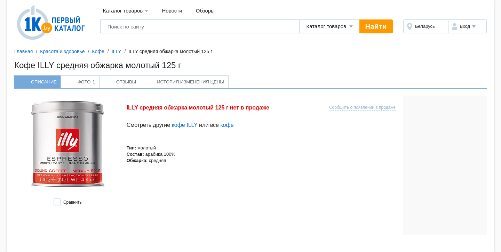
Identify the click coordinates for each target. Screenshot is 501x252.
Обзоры (205, 11)
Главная (23, 51)
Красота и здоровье (62, 51)
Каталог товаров (126, 11)
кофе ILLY (185, 125)
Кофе (98, 51)
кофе (226, 125)
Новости (172, 11)
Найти (376, 26)
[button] (467, 26)
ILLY (116, 51)
